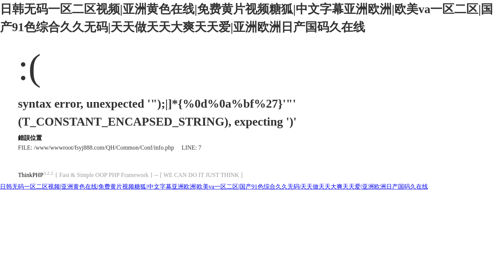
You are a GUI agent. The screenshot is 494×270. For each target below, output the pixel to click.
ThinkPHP (30, 175)
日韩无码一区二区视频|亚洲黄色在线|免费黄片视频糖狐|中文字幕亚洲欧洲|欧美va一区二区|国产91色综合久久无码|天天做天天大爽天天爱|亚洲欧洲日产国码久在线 (214, 186)
